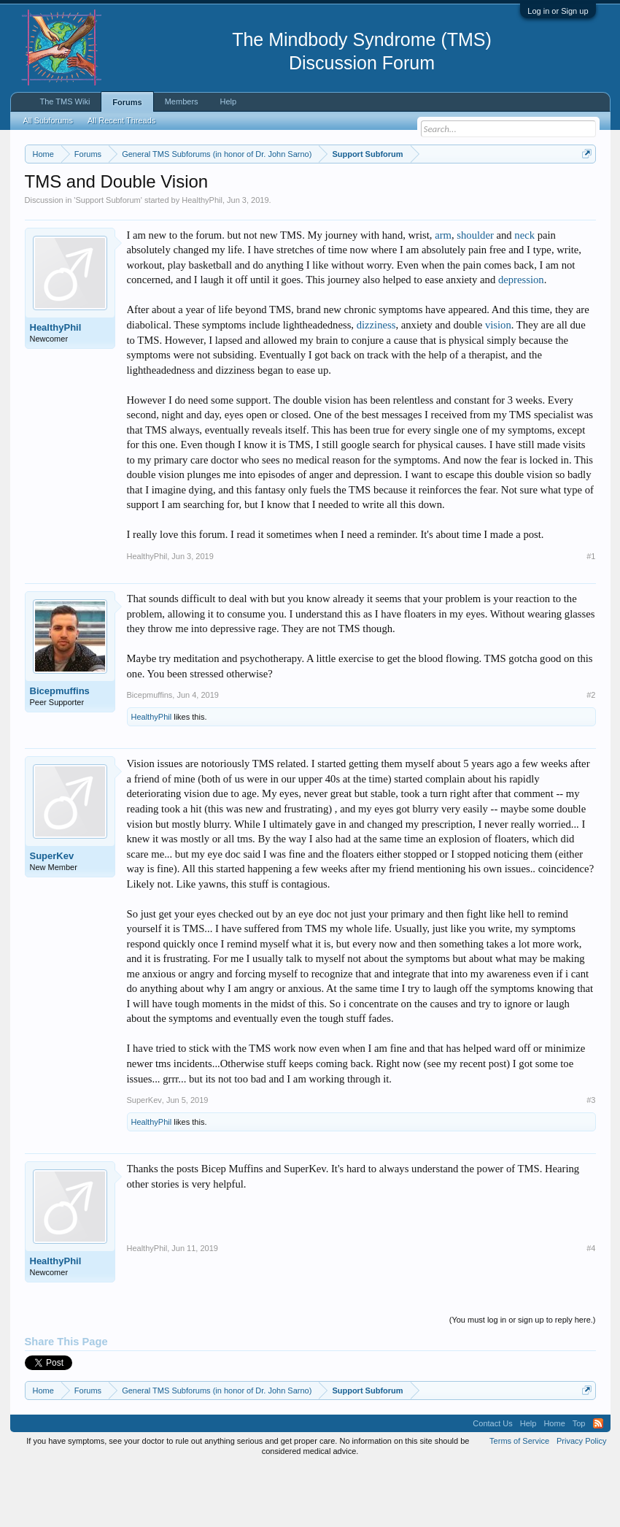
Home (554, 1483)
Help (228, 101)
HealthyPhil (202, 259)
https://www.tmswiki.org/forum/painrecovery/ (158, 205)
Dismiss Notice (583, 187)
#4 (590, 1308)
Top (579, 1483)
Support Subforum (107, 259)
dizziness (376, 385)
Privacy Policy (581, 1500)
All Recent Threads (121, 120)
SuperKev (52, 916)
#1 (590, 616)
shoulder (475, 295)
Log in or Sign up (557, 11)
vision (498, 385)
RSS (598, 1483)
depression (521, 340)
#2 (590, 755)
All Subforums (48, 120)
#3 (590, 1159)
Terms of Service (519, 1500)
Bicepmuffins (60, 750)
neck (524, 295)
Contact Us (492, 1483)
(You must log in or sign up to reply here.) (522, 1380)
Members (181, 101)
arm (443, 295)
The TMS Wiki (65, 101)
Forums (127, 102)
